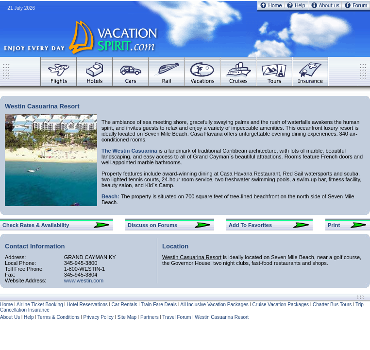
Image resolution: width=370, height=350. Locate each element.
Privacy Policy (99, 317)
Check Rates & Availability (35, 225)
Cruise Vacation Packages (280, 304)
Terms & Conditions (58, 317)
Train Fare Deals (159, 304)
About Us (10, 317)
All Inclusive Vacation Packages (214, 304)
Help (29, 317)
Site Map (127, 317)
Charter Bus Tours (332, 304)
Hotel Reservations (87, 304)
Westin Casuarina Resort (222, 317)
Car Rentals (124, 304)
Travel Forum (176, 317)
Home (6, 304)
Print (334, 225)
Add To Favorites (250, 225)
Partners (149, 317)
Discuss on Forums (152, 225)
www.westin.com (83, 280)
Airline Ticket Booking (40, 304)
